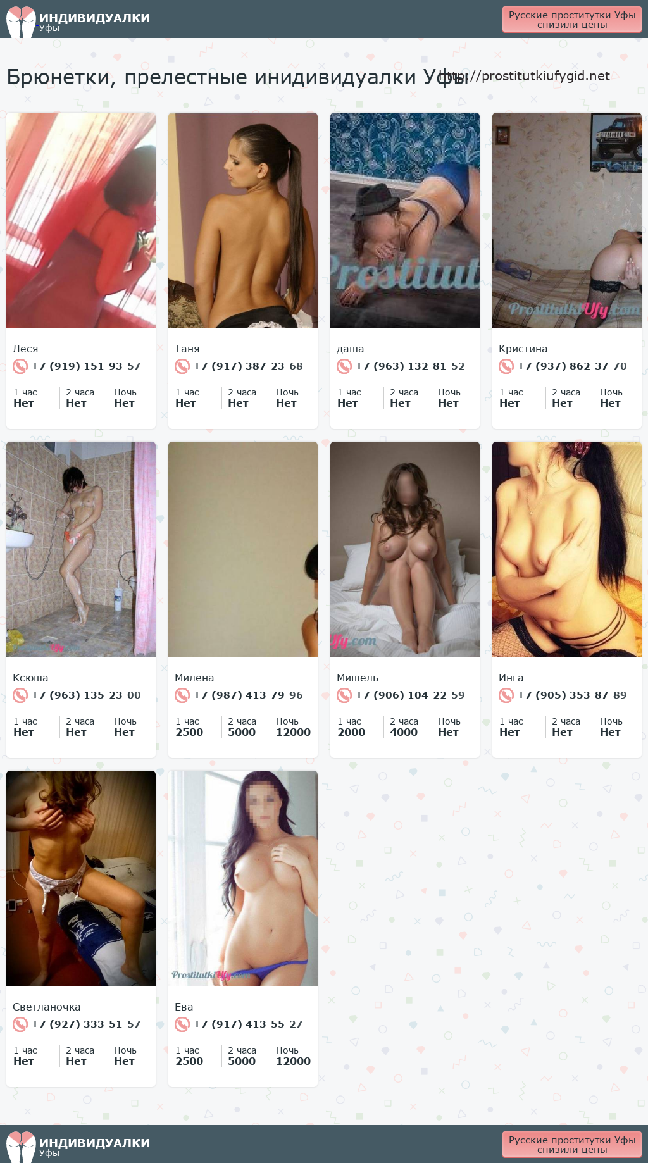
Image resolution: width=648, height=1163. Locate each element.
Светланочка (47, 1007)
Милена (195, 678)
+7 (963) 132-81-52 (401, 366)
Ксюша (31, 678)
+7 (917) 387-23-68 (239, 366)
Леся (26, 349)
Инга (511, 678)
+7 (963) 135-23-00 (77, 695)
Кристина (523, 349)
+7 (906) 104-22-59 (401, 695)
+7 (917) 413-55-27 (239, 1024)
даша (350, 349)
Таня (187, 349)
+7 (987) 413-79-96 (239, 695)
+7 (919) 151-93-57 (77, 366)
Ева (184, 1007)
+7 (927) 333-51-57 (77, 1024)
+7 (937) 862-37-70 (563, 366)
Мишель (357, 678)
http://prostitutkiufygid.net (524, 75)
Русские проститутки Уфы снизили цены (572, 19)
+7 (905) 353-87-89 (563, 695)
